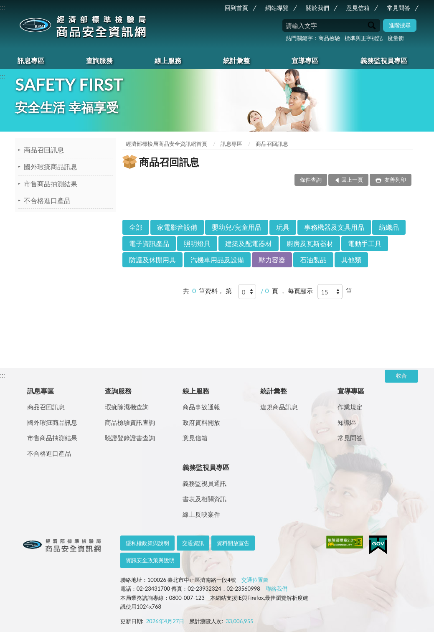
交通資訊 (193, 543)
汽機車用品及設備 (217, 260)
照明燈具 (197, 243)
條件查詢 (311, 179)
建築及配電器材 (248, 243)
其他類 (351, 260)
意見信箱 (358, 7)
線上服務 (168, 60)
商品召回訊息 (44, 150)
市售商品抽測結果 (50, 184)
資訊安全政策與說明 (150, 560)
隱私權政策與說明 (147, 543)
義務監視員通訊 (204, 483)
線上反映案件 (201, 514)
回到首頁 (236, 7)
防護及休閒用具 (152, 260)
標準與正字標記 (364, 38)
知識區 (347, 422)
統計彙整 (236, 60)
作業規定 (350, 407)
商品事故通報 (201, 407)
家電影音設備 (177, 227)
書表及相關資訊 (204, 499)
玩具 (282, 227)
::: (2, 7)
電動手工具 (364, 243)
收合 (401, 375)
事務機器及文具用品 (334, 227)
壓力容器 (272, 260)
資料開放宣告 (233, 543)
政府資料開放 (201, 422)
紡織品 (389, 227)
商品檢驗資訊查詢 (130, 422)
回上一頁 (352, 179)
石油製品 (313, 260)
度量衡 (396, 38)
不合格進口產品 (47, 200)
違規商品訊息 (279, 407)
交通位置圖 (255, 579)
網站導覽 (277, 7)
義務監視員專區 (383, 60)
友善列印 (394, 179)
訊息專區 (31, 60)
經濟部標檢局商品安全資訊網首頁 (166, 143)
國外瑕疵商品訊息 (50, 166)
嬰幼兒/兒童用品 (236, 227)
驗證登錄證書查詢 (130, 438)
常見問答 (398, 7)
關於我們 (317, 7)
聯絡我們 (276, 588)
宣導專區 (305, 60)
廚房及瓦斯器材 (310, 243)
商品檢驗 (329, 38)
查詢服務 (99, 60)
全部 (135, 227)
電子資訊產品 (149, 243)
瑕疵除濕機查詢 (127, 407)
